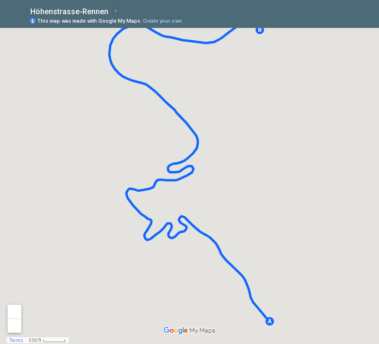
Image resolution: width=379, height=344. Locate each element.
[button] (269, 321)
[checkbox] (115, 10)
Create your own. (163, 21)
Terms (16, 340)
